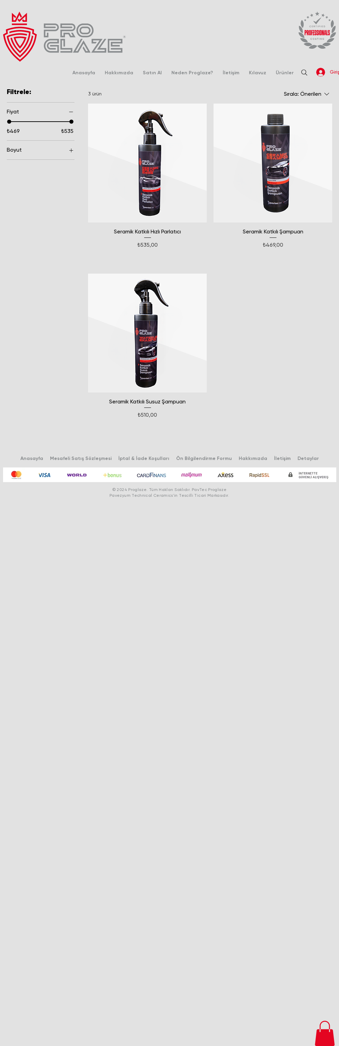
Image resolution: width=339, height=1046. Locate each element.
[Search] (304, 72)
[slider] (9, 122)
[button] (324, 1033)
